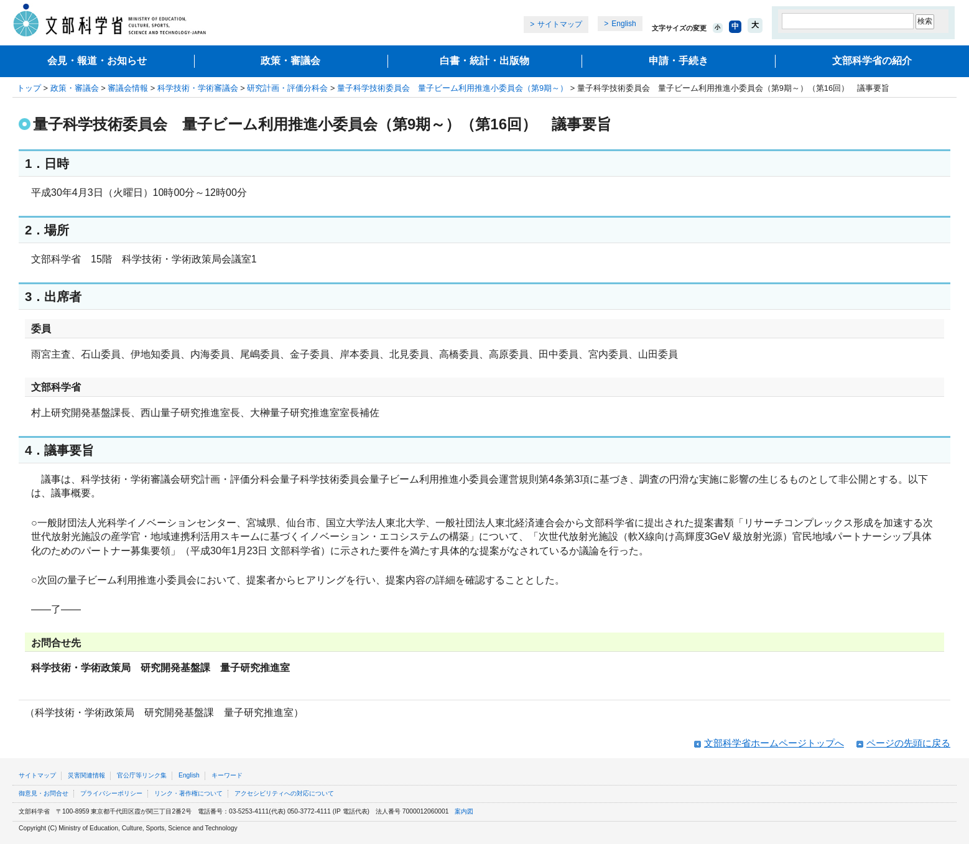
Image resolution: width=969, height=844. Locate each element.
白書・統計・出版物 (484, 60)
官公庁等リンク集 (142, 775)
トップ (29, 88)
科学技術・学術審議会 (197, 88)
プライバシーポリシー (111, 793)
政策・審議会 (290, 60)
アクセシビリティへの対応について (284, 793)
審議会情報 (128, 88)
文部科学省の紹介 (872, 60)
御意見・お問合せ (43, 793)
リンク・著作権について (188, 793)
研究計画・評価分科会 (287, 88)
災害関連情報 (86, 775)
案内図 (464, 811)
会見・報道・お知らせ (97, 60)
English (623, 23)
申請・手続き (678, 60)
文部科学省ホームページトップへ (774, 743)
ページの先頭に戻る (908, 743)
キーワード (227, 775)
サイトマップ (559, 24)
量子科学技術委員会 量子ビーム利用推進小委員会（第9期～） (452, 88)
